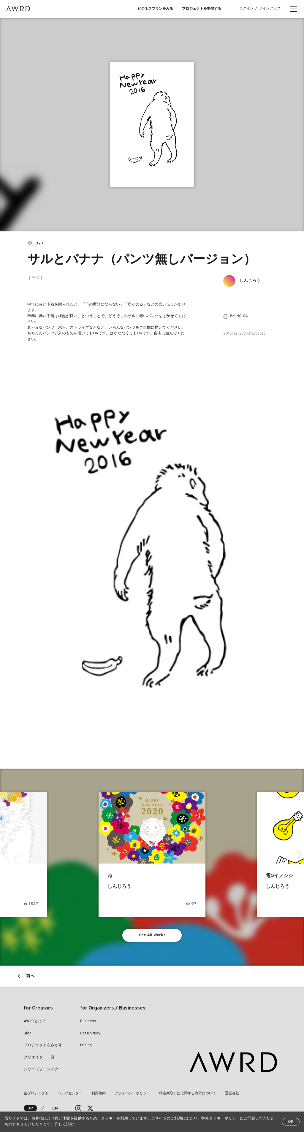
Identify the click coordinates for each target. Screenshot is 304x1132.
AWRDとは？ (35, 1021)
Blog (27, 1033)
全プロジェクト (36, 1093)
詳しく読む (64, 1124)
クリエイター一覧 (39, 1057)
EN (55, 1108)
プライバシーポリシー (132, 1093)
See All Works (152, 935)
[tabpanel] (152, 124)
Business (88, 1021)
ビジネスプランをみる (155, 9)
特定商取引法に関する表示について (187, 1093)
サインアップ (269, 8)
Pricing (86, 1045)
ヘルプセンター (70, 1093)
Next (299, 855)
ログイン (246, 8)
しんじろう (250, 280)
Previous (4, 855)
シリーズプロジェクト (43, 1069)
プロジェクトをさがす (43, 1045)
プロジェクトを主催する (201, 9)
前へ (30, 976)
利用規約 (98, 1093)
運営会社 (232, 1093)
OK (290, 1122)
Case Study (90, 1033)
